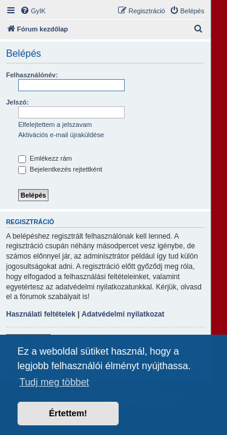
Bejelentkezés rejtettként (60, 169)
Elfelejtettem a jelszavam (55, 124)
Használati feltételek (41, 314)
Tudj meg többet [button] (54, 382)
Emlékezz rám (45, 158)
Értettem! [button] (68, 413)
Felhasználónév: (32, 75)
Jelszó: (17, 102)
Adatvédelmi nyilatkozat (123, 314)
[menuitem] (32, 11)
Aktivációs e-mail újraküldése (61, 134)
